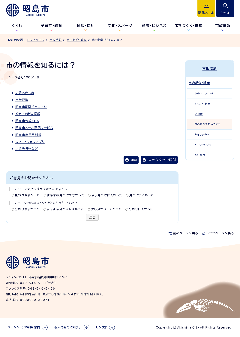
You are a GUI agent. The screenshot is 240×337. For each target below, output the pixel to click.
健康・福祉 (85, 25)
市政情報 (56, 40)
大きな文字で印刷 (162, 159)
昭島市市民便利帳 (28, 134)
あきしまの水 (202, 134)
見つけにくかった (141, 195)
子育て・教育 (51, 25)
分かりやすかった (27, 209)
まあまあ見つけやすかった (66, 195)
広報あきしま (24, 92)
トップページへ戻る (220, 233)
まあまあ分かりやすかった (65, 209)
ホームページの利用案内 (24, 327)
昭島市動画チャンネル (31, 106)
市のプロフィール (204, 93)
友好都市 (200, 155)
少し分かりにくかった (106, 209)
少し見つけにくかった (106, 195)
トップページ (35, 40)
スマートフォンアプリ (30, 141)
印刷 (134, 160)
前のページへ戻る (185, 233)
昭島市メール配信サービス (34, 127)
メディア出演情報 (27, 113)
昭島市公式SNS (27, 120)
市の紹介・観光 (77, 40)
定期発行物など (26, 148)
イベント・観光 (202, 103)
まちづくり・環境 (189, 25)
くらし (17, 25)
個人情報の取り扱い (68, 327)
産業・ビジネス (154, 25)
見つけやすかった (27, 195)
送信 (92, 217)
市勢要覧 (21, 99)
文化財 (199, 114)
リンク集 (101, 327)
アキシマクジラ (203, 144)
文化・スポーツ (120, 25)
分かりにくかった (141, 209)
